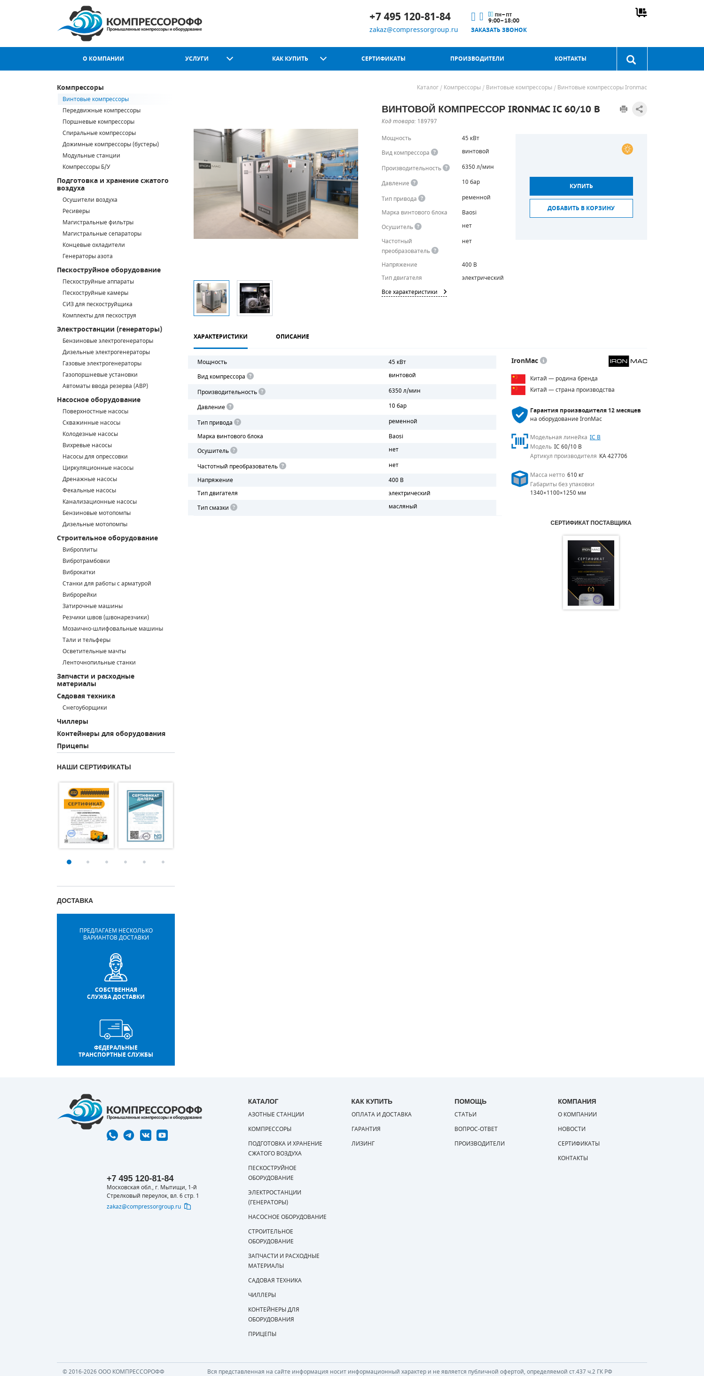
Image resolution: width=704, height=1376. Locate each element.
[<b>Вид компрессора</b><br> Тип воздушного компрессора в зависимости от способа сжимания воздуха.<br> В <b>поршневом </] (434, 152)
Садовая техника (86, 696)
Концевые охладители (94, 245)
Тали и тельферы (86, 640)
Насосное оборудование (99, 400)
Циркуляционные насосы (98, 468)
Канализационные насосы (100, 502)
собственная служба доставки (116, 977)
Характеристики (221, 336)
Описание (292, 336)
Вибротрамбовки (86, 561)
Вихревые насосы (87, 445)
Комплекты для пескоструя (99, 315)
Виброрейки (80, 595)
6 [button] (163, 862)
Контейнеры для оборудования (111, 734)
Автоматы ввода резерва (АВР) (105, 386)
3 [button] (106, 862)
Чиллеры (72, 722)
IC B (595, 437)
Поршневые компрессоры (98, 122)
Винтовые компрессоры (96, 99)
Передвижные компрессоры (102, 110)
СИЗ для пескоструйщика (98, 304)
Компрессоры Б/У (86, 167)
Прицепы (73, 746)
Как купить (290, 59)
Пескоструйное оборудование (109, 270)
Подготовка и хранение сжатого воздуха (113, 184)
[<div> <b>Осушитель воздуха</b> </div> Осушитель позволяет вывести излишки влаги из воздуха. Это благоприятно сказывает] (418, 226)
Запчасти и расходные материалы (95, 680)
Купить (581, 186)
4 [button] (125, 862)
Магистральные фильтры (98, 222)
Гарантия (366, 1129)
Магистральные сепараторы (102, 233)
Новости (572, 1129)
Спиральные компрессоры (99, 133)
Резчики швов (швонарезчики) (106, 617)
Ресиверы (76, 211)
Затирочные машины (93, 606)
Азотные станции (276, 1114)
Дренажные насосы (90, 479)
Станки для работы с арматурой (107, 583)
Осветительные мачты (94, 651)
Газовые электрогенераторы (102, 363)
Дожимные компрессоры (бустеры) (111, 144)
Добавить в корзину (581, 208)
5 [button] (144, 862)
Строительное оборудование (107, 538)
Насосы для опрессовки (95, 456)
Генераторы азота (88, 256)
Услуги (197, 59)
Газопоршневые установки (100, 375)
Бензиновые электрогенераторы (108, 341)
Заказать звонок (499, 30)
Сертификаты (383, 59)
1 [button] (69, 862)
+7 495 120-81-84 (410, 17)
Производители (477, 59)
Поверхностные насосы (95, 411)
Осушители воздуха (90, 200)
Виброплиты (80, 550)
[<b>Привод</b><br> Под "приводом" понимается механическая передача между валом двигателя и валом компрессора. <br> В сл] (237, 422)
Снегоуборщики (85, 708)
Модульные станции (91, 155)
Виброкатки (79, 572)
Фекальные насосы (89, 490)
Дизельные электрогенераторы (106, 352)
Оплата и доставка (382, 1114)
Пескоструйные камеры (95, 293)
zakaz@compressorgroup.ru (413, 30)
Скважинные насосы (91, 423)
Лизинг (363, 1143)
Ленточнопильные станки (99, 662)
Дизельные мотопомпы (95, 524)
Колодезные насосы (90, 434)
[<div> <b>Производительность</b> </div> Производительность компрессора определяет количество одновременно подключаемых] (446, 168)
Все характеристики (414, 292)
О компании (103, 59)
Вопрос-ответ (476, 1129)
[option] (86, 815)
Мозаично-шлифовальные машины (113, 629)
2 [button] (87, 862)
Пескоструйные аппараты (98, 281)
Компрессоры (80, 88)
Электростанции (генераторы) (109, 329)
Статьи (465, 1114)
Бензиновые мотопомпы (97, 513)
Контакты (571, 59)
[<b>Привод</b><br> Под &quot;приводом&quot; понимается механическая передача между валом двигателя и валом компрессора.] (421, 198)
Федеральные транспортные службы (115, 1039)
